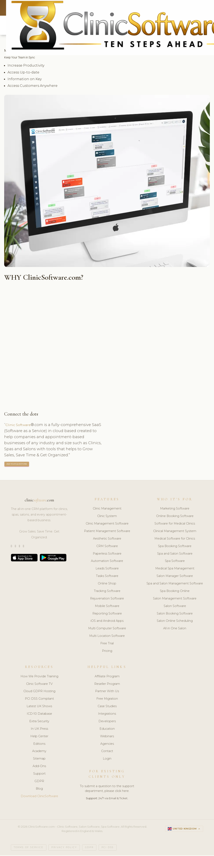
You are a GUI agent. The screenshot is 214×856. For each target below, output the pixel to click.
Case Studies (107, 707)
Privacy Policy (64, 848)
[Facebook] (23, 547)
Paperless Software (107, 554)
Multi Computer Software (107, 629)
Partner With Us (107, 692)
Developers (107, 722)
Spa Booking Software (174, 547)
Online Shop (107, 584)
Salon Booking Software (175, 614)
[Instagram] (15, 547)
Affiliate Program (107, 677)
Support (39, 774)
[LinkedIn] (19, 547)
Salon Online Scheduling (175, 622)
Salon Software (175, 607)
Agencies (107, 744)
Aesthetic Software (107, 539)
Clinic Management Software (107, 524)
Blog (39, 789)
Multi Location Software (107, 637)
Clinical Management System (174, 532)
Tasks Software (107, 577)
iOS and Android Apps (107, 622)
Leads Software (107, 569)
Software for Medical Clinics (174, 524)
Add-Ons (39, 767)
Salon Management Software (174, 599)
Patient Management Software (107, 532)
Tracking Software (107, 592)
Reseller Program (107, 685)
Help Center (39, 737)
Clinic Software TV (39, 685)
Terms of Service (28, 848)
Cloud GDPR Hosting (39, 692)
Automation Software (107, 562)
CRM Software (107, 547)
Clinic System (107, 517)
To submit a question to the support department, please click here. (107, 789)
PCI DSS (108, 848)
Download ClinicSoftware (39, 797)
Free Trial (107, 644)
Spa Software (175, 562)
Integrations (107, 714)
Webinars (107, 737)
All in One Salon (174, 629)
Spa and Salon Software (174, 554)
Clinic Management (107, 509)
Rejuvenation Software (107, 599)
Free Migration (107, 699)
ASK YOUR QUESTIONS (16, 465)
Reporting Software (107, 614)
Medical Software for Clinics (174, 539)
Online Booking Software (175, 517)
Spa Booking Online (175, 592)
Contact (107, 752)
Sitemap (39, 759)
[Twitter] (11, 547)
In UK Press (39, 729)
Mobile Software (107, 607)
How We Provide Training (39, 677)
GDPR (39, 782)
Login (107, 759)
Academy (39, 752)
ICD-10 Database (39, 714)
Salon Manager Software (175, 577)
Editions (39, 744)
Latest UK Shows (39, 707)
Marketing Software (174, 509)
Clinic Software (19, 425)
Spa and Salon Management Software (174, 584)
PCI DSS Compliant (39, 699)
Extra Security (39, 722)
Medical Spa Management (174, 569)
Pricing (107, 652)
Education (107, 729)
